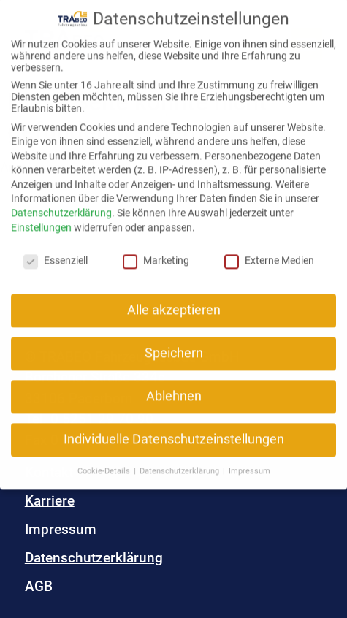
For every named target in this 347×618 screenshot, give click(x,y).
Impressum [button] (249, 460)
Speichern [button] (174, 342)
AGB (39, 586)
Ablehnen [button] (174, 385)
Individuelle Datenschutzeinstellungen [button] (174, 428)
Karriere (50, 500)
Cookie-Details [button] (104, 460)
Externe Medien (269, 249)
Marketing (156, 249)
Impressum (60, 529)
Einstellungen (41, 216)
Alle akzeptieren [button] (174, 299)
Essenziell (55, 249)
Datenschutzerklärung (94, 557)
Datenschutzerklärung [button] (180, 460)
